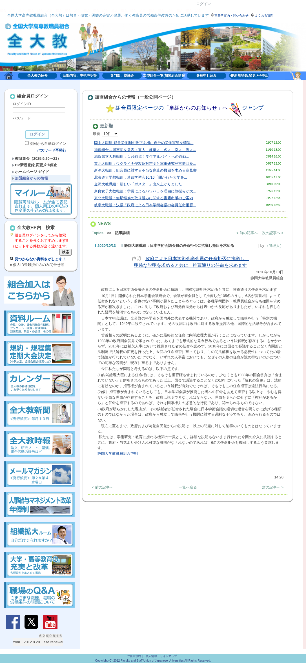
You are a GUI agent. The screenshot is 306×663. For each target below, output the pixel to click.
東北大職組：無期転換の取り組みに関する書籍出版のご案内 (143, 198)
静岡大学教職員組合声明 (117, 453)
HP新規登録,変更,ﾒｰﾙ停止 (249, 75)
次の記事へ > (272, 233)
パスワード (22, 118)
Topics (97, 233)
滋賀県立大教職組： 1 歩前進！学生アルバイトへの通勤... (141, 156)
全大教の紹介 (37, 75)
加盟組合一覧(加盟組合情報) (164, 75)
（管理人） (274, 245)
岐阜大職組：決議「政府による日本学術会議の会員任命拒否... (145, 205)
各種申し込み (206, 75)
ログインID (22, 104)
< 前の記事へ (247, 233)
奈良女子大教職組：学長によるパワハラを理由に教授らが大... (145, 191)
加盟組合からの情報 (30, 178)
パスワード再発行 (51, 150)
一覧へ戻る (188, 487)
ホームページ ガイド (30, 172)
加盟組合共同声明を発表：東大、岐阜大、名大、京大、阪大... (145, 150)
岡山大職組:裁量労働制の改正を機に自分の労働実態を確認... (143, 143)
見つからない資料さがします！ (40, 259)
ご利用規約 (134, 656)
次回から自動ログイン (48, 143)
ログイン (203, 4)
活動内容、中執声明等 (80, 75)
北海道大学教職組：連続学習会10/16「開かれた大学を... (140, 177)
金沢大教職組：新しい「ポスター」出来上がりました (138, 184)
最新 (105, 134)
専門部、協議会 (122, 75)
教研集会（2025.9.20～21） (36, 158)
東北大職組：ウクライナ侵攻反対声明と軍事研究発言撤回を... (145, 163)
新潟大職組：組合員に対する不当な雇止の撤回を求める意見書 (145, 170)
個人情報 (151, 656)
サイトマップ (168, 656)
